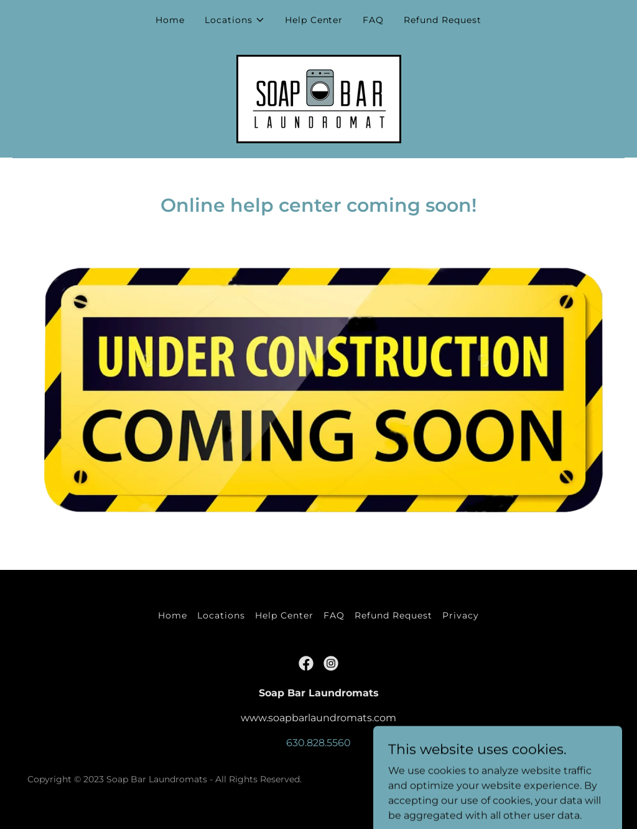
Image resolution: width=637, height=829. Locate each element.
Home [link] (170, 20)
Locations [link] (221, 615)
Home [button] (172, 615)
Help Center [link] (314, 20)
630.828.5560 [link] (318, 743)
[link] (318, 98)
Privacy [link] (460, 615)
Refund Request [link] (442, 20)
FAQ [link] (373, 20)
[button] (235, 19)
